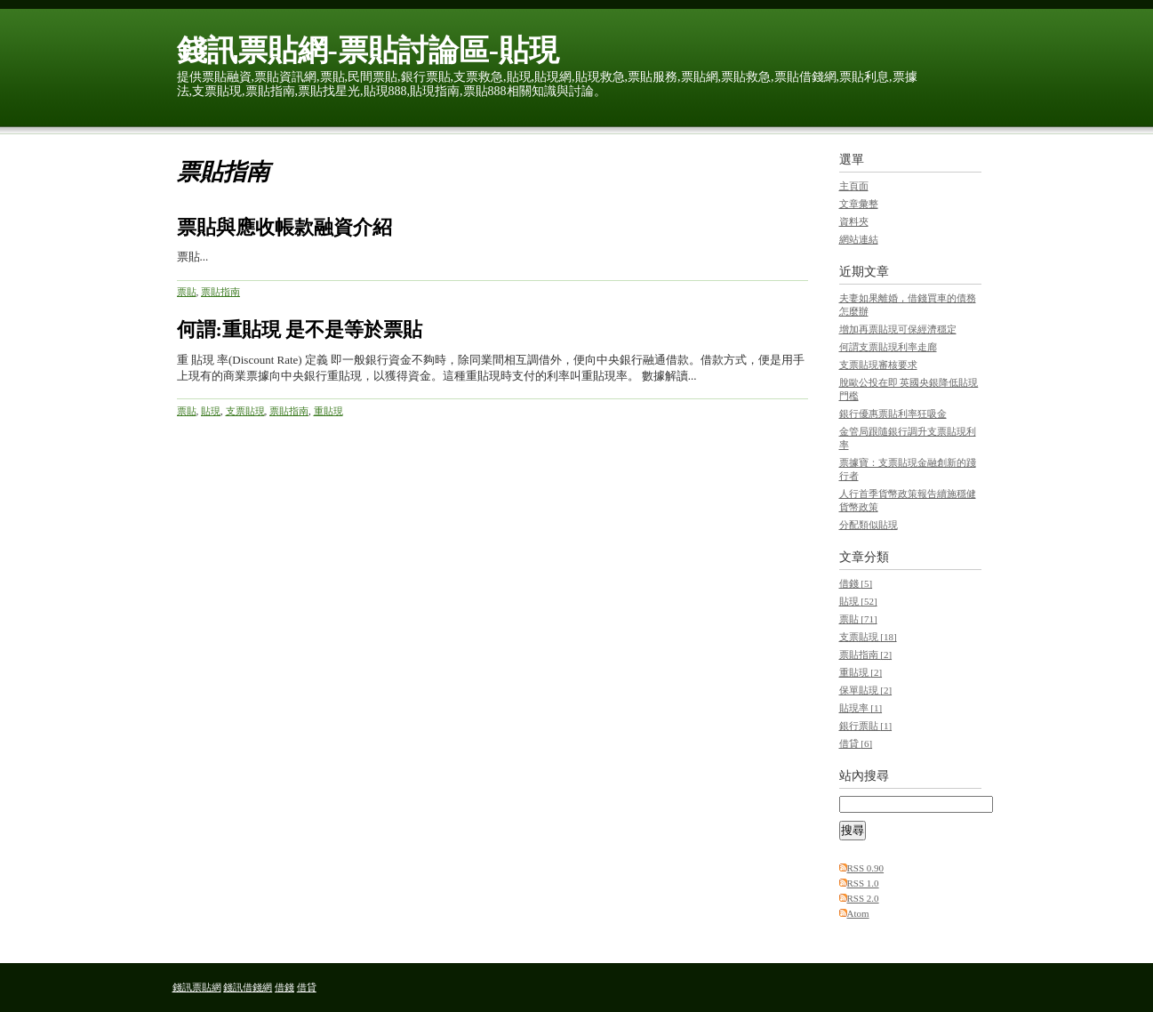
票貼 (186, 291)
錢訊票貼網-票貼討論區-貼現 (368, 50)
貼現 (210, 411)
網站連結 (858, 239)
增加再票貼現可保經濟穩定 (898, 329)
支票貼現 (245, 411)
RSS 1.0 (863, 883)
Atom (858, 913)
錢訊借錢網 (247, 987)
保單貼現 (866, 690)
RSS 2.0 (863, 898)
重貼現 (328, 411)
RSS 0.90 (866, 868)
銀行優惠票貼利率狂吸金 (893, 413)
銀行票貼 (866, 725)
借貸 (856, 743)
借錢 (856, 583)
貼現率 (861, 708)
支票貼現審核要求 (878, 364)
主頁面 (854, 186)
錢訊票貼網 (196, 987)
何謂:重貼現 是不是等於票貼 (300, 329)
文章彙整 (858, 203)
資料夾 (854, 221)
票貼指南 (220, 291)
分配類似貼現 (868, 524)
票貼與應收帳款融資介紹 (284, 227)
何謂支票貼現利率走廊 (888, 346)
